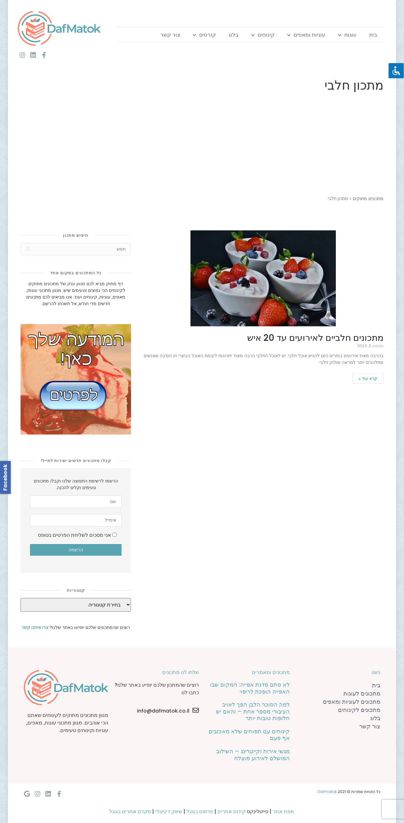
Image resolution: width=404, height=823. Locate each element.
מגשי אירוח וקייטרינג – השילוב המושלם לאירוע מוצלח (253, 754)
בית (373, 34)
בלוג (234, 34)
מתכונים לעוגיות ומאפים (351, 702)
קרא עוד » (368, 378)
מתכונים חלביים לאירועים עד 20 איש (315, 338)
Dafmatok (327, 791)
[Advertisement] (202, 145)
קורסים (204, 35)
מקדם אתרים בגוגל (130, 811)
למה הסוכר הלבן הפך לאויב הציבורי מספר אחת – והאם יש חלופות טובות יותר (253, 711)
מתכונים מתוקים (368, 199)
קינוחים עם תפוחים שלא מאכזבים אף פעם (249, 734)
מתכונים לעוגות (361, 693)
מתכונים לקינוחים (359, 710)
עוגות (347, 35)
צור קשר (170, 34)
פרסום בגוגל (200, 811)
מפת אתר (283, 811)
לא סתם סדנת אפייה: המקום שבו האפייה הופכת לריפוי (250, 688)
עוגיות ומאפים (306, 35)
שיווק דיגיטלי (168, 811)
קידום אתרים (231, 811)
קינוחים (263, 35)
